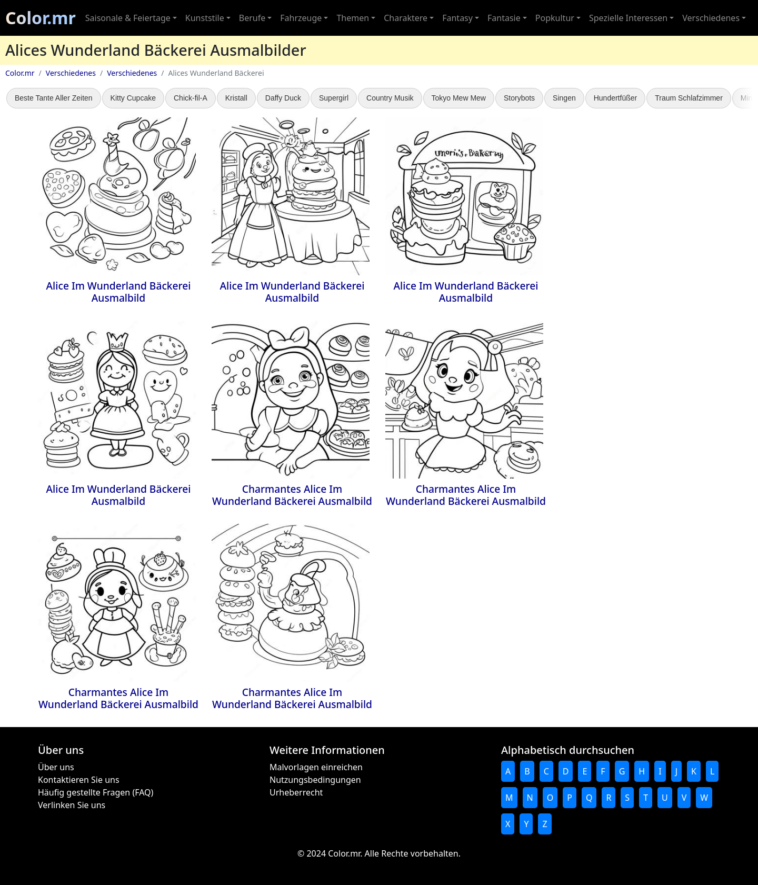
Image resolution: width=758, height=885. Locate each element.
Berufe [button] (252, 18)
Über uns (56, 767)
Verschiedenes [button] (711, 18)
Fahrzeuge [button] (301, 18)
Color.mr (40, 17)
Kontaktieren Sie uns (78, 779)
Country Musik (389, 98)
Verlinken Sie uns (71, 805)
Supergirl (333, 98)
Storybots (519, 98)
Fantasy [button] (457, 18)
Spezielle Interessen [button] (628, 18)
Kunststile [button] (204, 18)
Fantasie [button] (504, 18)
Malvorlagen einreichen (316, 767)
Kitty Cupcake (133, 98)
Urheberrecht (296, 792)
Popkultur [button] (554, 18)
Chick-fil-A (190, 98)
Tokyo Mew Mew (459, 98)
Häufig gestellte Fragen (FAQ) (95, 792)
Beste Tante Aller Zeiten (54, 98)
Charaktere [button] (405, 18)
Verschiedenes (71, 73)
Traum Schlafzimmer (689, 98)
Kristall (236, 98)
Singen (564, 98)
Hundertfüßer (615, 98)
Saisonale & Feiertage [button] (128, 18)
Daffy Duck (283, 98)
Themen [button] (352, 18)
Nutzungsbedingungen (315, 779)
